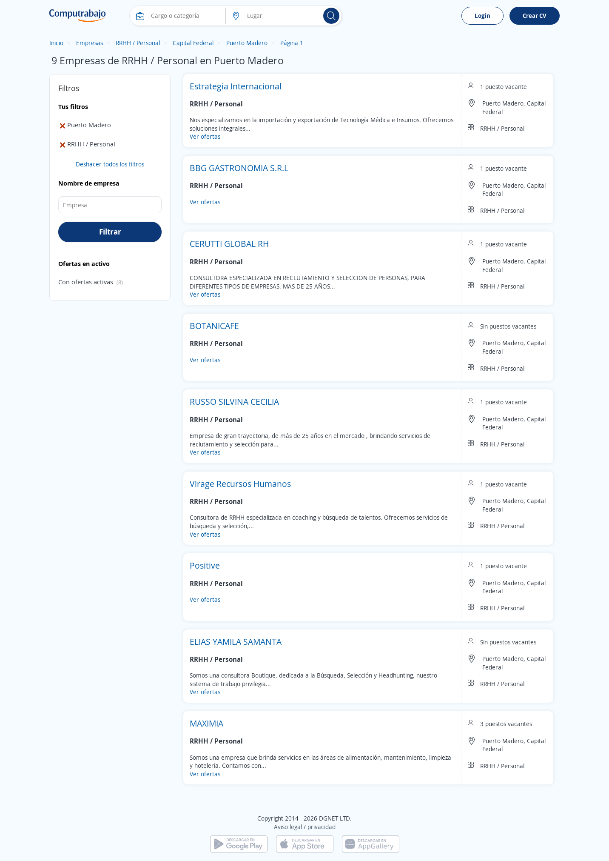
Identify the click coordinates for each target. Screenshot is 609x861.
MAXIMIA (206, 723)
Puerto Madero (247, 43)
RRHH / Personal (138, 43)
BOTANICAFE (214, 326)
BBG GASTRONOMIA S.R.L (239, 168)
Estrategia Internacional (236, 86)
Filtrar (110, 231)
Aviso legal (288, 827)
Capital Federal (193, 43)
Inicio (56, 43)
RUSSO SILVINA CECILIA (234, 401)
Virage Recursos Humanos (240, 483)
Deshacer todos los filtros (110, 164)
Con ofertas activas (85, 281)
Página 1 (291, 43)
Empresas (89, 43)
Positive (205, 565)
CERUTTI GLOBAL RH (229, 243)
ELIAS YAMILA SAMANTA (236, 641)
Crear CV (534, 15)
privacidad (321, 827)
